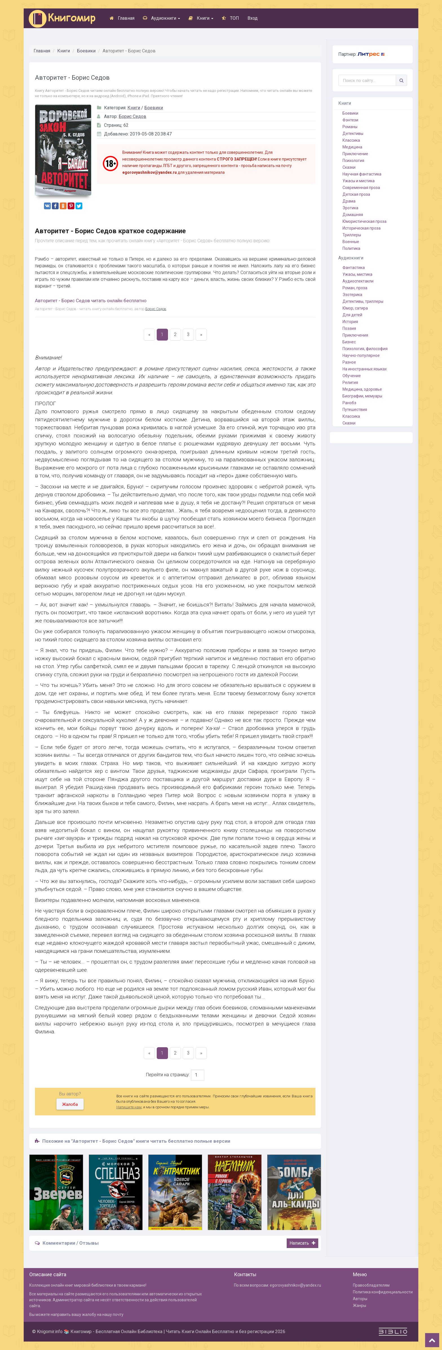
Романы (349, 126)
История (350, 321)
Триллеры (351, 235)
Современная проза (361, 187)
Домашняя (352, 214)
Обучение (351, 375)
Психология (353, 160)
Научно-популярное (361, 355)
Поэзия (349, 328)
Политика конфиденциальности (383, 1292)
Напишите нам (129, 1107)
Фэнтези (350, 120)
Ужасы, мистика (357, 274)
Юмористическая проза (364, 221)
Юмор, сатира (355, 308)
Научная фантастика (361, 174)
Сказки (348, 167)
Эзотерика (352, 294)
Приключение (355, 154)
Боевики (86, 51)
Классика (351, 140)
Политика (351, 248)
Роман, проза (354, 288)
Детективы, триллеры (362, 301)
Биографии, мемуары (362, 396)
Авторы (360, 1298)
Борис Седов (132, 116)
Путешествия (354, 409)
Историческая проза (361, 228)
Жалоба (70, 1104)
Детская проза (356, 194)
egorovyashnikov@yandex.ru (295, 1285)
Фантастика (353, 267)
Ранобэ (349, 403)
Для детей (352, 315)
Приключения (355, 335)
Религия (350, 382)
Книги (201, 18)
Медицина (352, 147)
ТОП (230, 18)
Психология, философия (365, 348)
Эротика (350, 208)
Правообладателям (371, 1285)
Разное (349, 362)
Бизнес (349, 342)
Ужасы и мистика (358, 181)
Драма (348, 201)
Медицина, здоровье (362, 389)
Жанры (359, 1305)
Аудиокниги (161, 18)
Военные (350, 241)
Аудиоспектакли (358, 281)
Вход (252, 18)
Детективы (352, 133)
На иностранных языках (364, 369)
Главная (122, 18)
